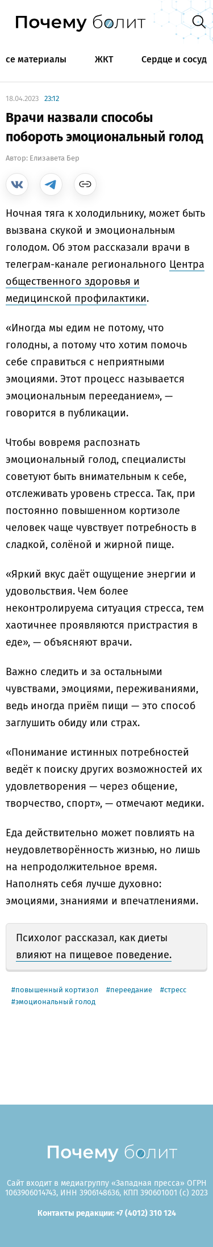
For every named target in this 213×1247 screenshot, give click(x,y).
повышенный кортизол (56, 989)
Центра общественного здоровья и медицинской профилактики (105, 281)
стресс (175, 989)
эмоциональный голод (55, 1001)
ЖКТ (104, 59)
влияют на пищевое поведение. (94, 955)
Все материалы (33, 59)
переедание (131, 989)
